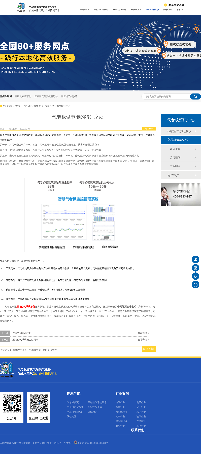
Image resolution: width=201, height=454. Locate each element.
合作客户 (173, 175)
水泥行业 (141, 412)
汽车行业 (120, 416)
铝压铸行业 (121, 421)
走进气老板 (168, 10)
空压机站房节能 (119, 10)
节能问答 (175, 166)
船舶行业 (120, 426)
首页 (18, 106)
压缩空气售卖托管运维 (46, 96)
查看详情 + (143, 333)
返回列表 (149, 128)
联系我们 (180, 10)
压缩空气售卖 (136, 10)
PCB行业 (141, 421)
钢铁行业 (120, 407)
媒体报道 (175, 148)
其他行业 (141, 426)
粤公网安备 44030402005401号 (91, 443)
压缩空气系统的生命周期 (25, 339)
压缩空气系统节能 (25, 306)
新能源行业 (121, 412)
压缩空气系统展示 (101, 10)
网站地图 (71, 416)
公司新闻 (175, 157)
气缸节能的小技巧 (21, 333)
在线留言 (92, 412)
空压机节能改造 (69, 96)
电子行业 (141, 402)
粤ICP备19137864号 (52, 443)
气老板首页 (84, 10)
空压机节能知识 (152, 10)
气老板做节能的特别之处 (58, 106)
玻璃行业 (141, 416)
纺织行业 (120, 402)
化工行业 (141, 407)
